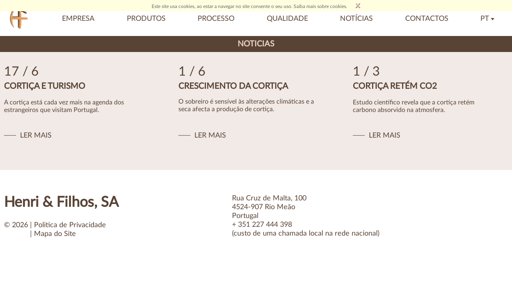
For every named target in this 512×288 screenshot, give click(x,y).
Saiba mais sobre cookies (320, 6)
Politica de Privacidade (70, 225)
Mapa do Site (55, 234)
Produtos (146, 18)
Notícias (356, 18)
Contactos (426, 18)
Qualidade (287, 18)
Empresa (78, 18)
